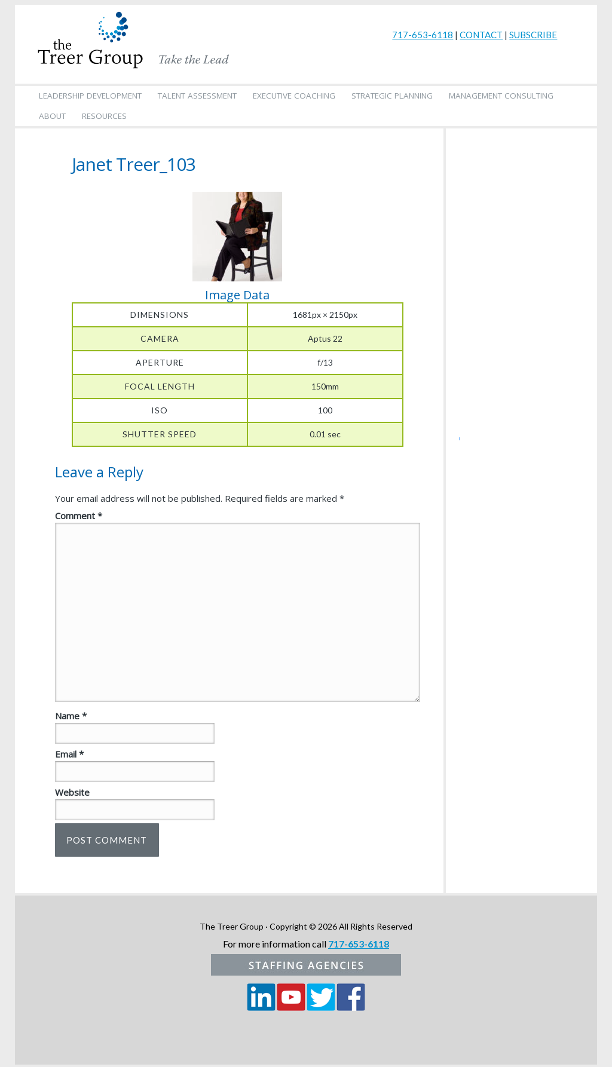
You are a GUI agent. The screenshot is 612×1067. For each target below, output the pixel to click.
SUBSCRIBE (533, 34)
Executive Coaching (294, 95)
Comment (78, 516)
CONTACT (481, 34)
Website (72, 792)
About (52, 116)
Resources (104, 116)
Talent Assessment (197, 95)
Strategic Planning (392, 95)
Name (71, 716)
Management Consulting (501, 95)
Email (69, 754)
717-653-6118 (422, 34)
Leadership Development (90, 95)
